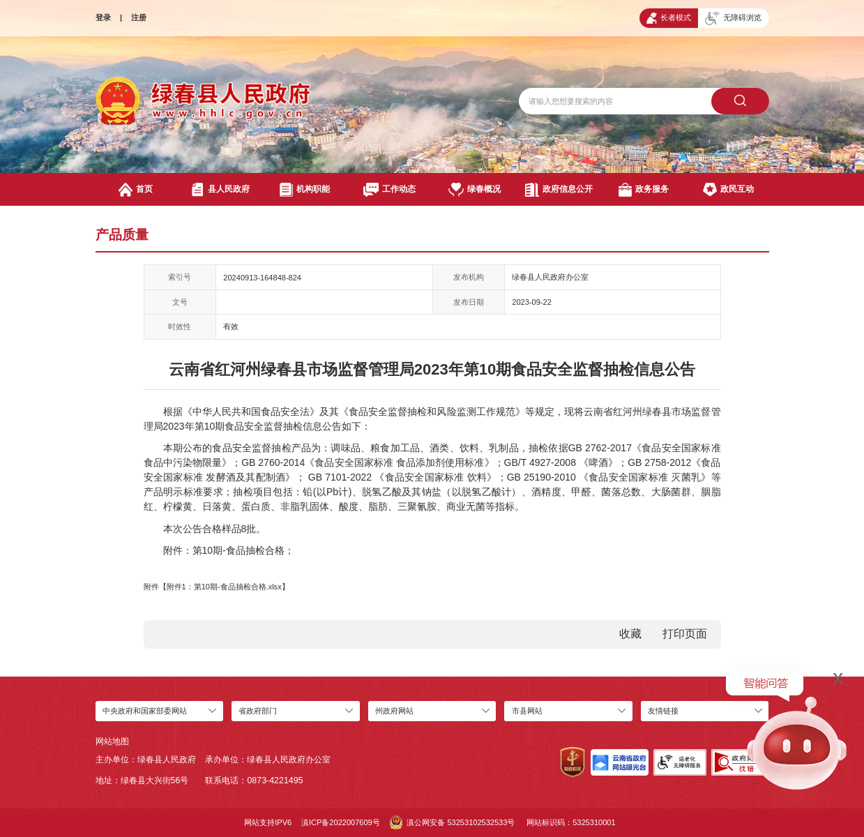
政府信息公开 (558, 189)
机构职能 (305, 189)
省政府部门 (257, 711)
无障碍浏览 (733, 18)
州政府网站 (394, 711)
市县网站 (527, 711)
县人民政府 (220, 189)
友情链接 (663, 711)
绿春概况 (474, 189)
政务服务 (644, 189)
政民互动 (728, 189)
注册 (138, 17)
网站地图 (112, 741)
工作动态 (389, 189)
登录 (103, 17)
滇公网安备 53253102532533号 (452, 822)
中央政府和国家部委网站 (145, 711)
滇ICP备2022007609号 (340, 822)
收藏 (630, 634)
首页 (136, 189)
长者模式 (668, 18)
